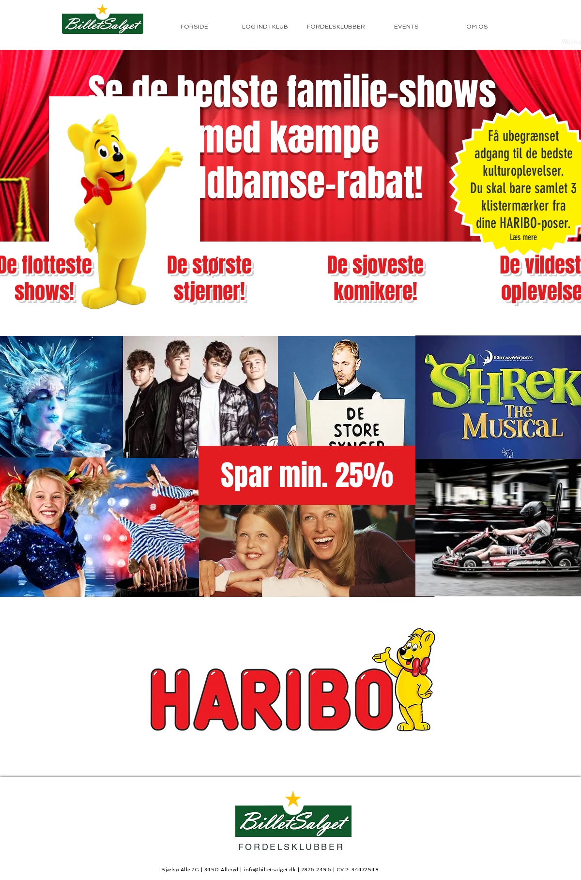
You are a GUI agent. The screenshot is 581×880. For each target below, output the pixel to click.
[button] (307, 475)
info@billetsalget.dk (270, 869)
